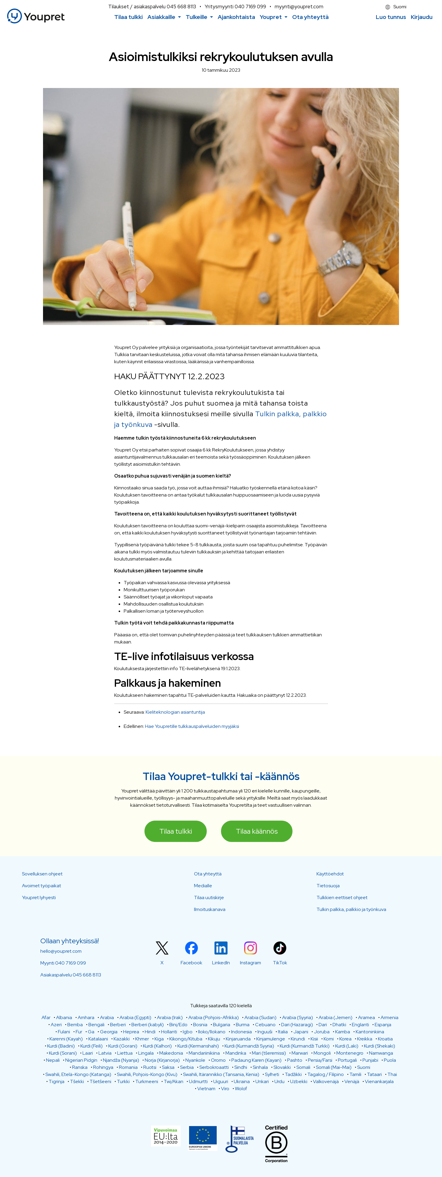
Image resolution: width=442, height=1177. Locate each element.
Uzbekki (298, 1081)
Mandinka (235, 1053)
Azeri (56, 1024)
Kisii (314, 1039)
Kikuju (214, 1039)
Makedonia (171, 1053)
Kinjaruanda (238, 1039)
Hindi (150, 1032)
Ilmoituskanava (209, 909)
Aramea (366, 1017)
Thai (392, 1074)
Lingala (146, 1053)
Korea (345, 1039)
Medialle (203, 886)
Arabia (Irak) (170, 1017)
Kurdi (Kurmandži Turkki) (305, 1046)
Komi (329, 1039)
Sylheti (272, 1074)
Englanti (360, 1024)
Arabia (107, 1017)
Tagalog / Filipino (325, 1074)
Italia (283, 1032)
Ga (91, 1032)
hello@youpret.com (61, 951)
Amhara (86, 1017)
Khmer (142, 1039)
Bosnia (200, 1024)
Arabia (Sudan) (260, 1017)
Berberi (118, 1024)
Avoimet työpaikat (41, 886)
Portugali (347, 1060)
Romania (128, 1067)
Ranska (80, 1067)
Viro (225, 1088)
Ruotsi (149, 1067)
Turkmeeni (146, 1081)
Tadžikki (293, 1074)
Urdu (279, 1081)
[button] (164, 17)
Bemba (75, 1024)
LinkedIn (221, 963)
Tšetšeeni (100, 1081)
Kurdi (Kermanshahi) (198, 1046)
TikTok (280, 963)
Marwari (300, 1053)
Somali (303, 1067)
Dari (323, 1024)
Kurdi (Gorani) (122, 1046)
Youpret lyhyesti (39, 897)
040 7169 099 (250, 6)
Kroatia (385, 1039)
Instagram (250, 963)
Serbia (187, 1067)
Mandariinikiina (204, 1053)
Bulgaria (221, 1024)
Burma (242, 1024)
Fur (79, 1032)
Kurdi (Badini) (61, 1046)
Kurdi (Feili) (91, 1046)
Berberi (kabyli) (147, 1024)
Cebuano (265, 1024)
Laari (87, 1053)
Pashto (294, 1060)
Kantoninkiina (370, 1032)
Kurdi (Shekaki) (379, 1046)
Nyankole (195, 1060)
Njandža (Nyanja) (121, 1060)
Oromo (218, 1060)
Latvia (105, 1053)
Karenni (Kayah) (66, 1039)
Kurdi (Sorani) (63, 1053)
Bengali (96, 1024)
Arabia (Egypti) (135, 1017)
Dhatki (339, 1024)
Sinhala (260, 1067)
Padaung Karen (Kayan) (256, 1060)
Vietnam (206, 1088)
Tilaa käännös (257, 831)
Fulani (64, 1032)
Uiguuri (220, 1081)
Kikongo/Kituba (185, 1039)
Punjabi (370, 1060)
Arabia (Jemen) (335, 1017)
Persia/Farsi (320, 1060)
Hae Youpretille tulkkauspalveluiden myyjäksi (192, 726)
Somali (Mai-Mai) (334, 1067)
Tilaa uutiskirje (209, 897)
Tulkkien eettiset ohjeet (342, 897)
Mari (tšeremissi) (269, 1053)
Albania (64, 1017)
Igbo (188, 1032)
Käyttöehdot (330, 874)
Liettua (125, 1053)
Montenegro (349, 1053)
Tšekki (77, 1081)
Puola (390, 1060)
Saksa (168, 1067)
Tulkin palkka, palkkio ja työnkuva (351, 909)
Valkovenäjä (326, 1081)
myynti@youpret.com (299, 6)
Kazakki (122, 1039)
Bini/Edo (178, 1024)
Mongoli (322, 1053)
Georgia (108, 1032)
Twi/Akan (173, 1081)
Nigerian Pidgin (81, 1060)
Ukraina (242, 1081)
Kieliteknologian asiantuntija (175, 712)
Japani (300, 1032)
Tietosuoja (328, 886)
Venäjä (351, 1081)
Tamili (355, 1074)
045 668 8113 (181, 6)
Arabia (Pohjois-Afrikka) (213, 1017)
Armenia (389, 1017)
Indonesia (241, 1032)
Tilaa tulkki (175, 831)
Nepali (53, 1060)
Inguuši (264, 1032)
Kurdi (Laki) (346, 1046)
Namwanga (381, 1053)
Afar (46, 1017)
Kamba (342, 1032)
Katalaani (98, 1039)
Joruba (322, 1032)
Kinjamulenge (270, 1039)
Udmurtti (198, 1081)
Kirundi (298, 1039)
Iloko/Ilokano (211, 1032)
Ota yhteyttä (208, 874)
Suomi (395, 7)
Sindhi (240, 1067)
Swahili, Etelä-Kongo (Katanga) (78, 1074)
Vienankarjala (379, 1081)
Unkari (262, 1081)
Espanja (383, 1024)
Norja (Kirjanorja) (162, 1060)
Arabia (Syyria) (297, 1017)
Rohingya (103, 1067)
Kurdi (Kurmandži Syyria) (249, 1046)
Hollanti (169, 1032)
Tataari (374, 1074)
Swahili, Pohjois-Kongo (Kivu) (147, 1074)
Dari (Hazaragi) (297, 1024)
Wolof (241, 1088)
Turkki (123, 1081)
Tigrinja (56, 1081)
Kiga (159, 1039)
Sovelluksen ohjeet (42, 874)
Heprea (131, 1032)
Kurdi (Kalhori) (157, 1046)
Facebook (191, 963)
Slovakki (282, 1067)
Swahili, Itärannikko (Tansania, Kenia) (221, 1074)
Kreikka (364, 1039)
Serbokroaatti (214, 1067)
